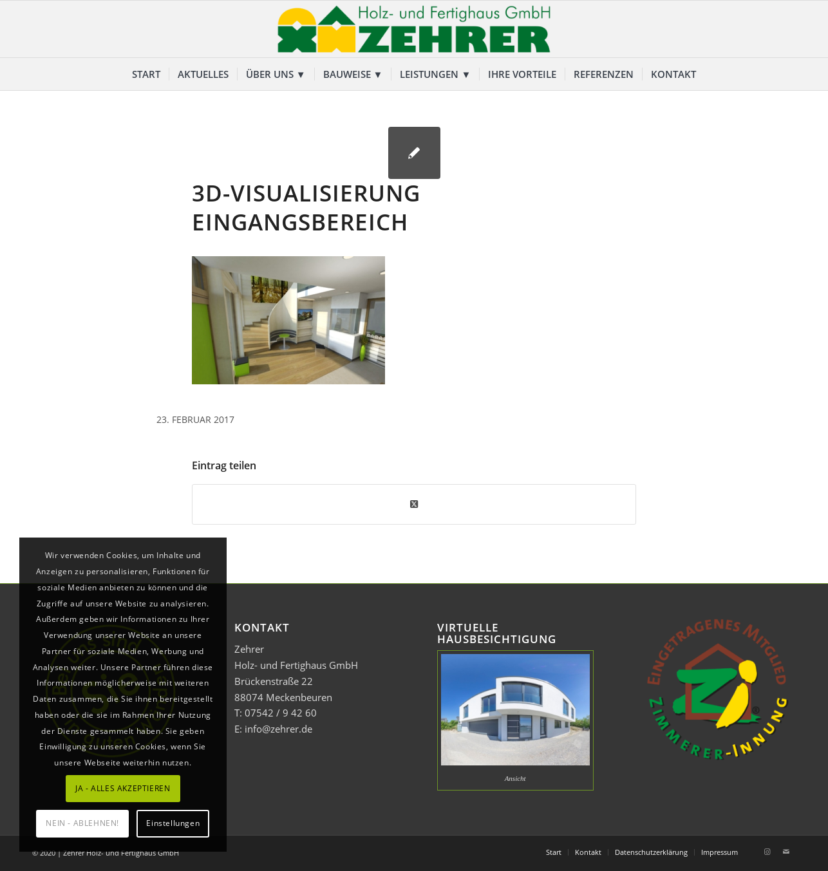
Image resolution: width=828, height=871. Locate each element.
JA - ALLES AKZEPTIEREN (122, 788)
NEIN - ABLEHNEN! (82, 823)
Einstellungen (173, 823)
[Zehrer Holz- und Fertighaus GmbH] (414, 29)
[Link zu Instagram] (766, 851)
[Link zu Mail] (786, 851)
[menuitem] (146, 74)
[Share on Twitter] (414, 504)
